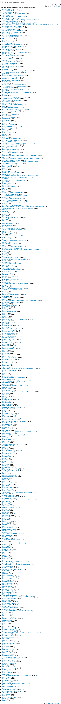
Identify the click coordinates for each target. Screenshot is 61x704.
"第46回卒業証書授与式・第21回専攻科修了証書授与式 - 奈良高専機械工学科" (20, 250)
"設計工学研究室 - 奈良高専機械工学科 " (11, 80)
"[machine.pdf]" (6, 34)
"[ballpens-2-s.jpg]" (7, 364)
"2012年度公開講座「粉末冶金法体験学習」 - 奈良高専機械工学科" (18, 597)
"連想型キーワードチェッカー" (9, 186)
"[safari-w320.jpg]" (7, 456)
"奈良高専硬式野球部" (7, 12)
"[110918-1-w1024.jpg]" (8, 537)
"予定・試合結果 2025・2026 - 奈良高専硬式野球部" (14, 13)
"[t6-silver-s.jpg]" (6, 387)
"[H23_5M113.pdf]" (7, 262)
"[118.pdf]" (5, 623)
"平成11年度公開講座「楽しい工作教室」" (12, 263)
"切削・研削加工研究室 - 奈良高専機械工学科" (13, 100)
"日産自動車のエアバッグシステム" (10, 60)
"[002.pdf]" (5, 135)
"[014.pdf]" (5, 68)
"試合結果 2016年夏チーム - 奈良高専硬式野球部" (14, 180)
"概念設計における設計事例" (9, 29)
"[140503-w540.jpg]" (7, 604)
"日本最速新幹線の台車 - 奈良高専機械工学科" (13, 44)
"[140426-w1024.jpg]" (7, 166)
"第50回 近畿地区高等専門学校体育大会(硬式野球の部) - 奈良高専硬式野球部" (20, 155)
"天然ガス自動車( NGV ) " (8, 692)
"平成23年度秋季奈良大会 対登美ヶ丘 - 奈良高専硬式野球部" (16, 564)
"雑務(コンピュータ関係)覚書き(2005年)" (12, 46)
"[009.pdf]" (5, 245)
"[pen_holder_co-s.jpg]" (8, 581)
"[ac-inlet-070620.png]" (8, 347)
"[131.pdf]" (5, 256)
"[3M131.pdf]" (5, 327)
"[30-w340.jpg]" (6, 345)
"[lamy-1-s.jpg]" (6, 624)
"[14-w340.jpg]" (6, 449)
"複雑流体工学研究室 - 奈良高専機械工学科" (12, 140)
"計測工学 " (5, 493)
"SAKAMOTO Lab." (7, 222)
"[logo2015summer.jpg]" (8, 276)
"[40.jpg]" (4, 231)
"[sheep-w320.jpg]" (7, 388)
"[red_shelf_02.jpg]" (7, 680)
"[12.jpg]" (4, 504)
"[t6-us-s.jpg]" (6, 384)
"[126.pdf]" (5, 115)
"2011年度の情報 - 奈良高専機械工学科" (11, 279)
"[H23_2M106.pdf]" (7, 237)
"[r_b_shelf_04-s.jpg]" (8, 413)
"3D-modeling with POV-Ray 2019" (11, 49)
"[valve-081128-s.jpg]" (8, 223)
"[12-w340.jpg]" (6, 646)
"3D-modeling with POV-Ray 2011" (11, 55)
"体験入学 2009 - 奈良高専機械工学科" (11, 146)
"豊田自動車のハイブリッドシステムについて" (13, 114)
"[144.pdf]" (5, 438)
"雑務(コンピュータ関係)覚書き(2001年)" (12, 246)
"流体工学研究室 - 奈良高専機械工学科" (11, 138)
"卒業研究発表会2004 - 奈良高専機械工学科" (13, 236)
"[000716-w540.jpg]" (7, 174)
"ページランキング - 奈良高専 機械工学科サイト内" (14, 97)
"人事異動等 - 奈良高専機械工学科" (10, 21)
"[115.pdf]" (5, 254)
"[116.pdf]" (5, 197)
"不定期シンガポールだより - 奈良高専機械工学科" (14, 229)
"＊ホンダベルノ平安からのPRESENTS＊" (12, 199)
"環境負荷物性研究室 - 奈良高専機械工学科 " (12, 561)
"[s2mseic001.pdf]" (7, 439)
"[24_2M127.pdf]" (6, 307)
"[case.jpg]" (5, 253)
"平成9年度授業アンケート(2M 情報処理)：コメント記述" (16, 143)
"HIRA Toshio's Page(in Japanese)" (11, 111)
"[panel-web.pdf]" (7, 47)
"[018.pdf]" (5, 251)
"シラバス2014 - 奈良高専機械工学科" (11, 63)
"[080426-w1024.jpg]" (7, 128)
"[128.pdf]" (5, 131)
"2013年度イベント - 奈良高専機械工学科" (12, 385)
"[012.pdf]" (5, 154)
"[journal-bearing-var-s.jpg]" (9, 311)
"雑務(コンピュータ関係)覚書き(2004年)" (12, 691)
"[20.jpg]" (4, 458)
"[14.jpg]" (4, 615)
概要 (60, 6)
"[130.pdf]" (5, 214)
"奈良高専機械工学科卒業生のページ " (11, 603)
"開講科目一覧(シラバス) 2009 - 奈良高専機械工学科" (15, 177)
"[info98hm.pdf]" (6, 118)
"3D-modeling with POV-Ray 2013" (11, 297)
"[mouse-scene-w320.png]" (9, 333)
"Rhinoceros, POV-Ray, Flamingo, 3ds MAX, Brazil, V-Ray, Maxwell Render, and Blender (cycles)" (27, 24)
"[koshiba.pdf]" (6, 101)
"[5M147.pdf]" (5, 638)
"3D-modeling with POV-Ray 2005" (11, 145)
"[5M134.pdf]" (5, 479)
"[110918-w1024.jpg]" (7, 399)
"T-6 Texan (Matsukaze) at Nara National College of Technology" (19, 500)
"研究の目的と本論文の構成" (9, 125)
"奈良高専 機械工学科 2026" (9, 10)
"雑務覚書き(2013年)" (7, 171)
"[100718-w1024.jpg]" (7, 165)
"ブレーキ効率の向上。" (8, 43)
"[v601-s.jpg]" (5, 304)
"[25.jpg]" (4, 473)
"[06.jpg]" (4, 317)
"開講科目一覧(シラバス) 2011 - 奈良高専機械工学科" (15, 52)
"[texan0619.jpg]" (6, 600)
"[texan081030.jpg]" (7, 530)
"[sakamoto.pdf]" (6, 320)
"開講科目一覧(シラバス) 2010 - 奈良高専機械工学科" (15, 319)
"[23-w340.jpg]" (6, 510)
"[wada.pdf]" (5, 316)
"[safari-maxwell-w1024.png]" (10, 305)
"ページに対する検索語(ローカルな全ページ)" (13, 109)
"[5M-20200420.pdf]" (7, 337)
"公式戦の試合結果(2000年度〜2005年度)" (12, 163)
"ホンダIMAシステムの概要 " (9, 61)
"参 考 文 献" (5, 179)
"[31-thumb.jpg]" (6, 408)
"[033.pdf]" (5, 486)
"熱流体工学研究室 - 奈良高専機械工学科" (12, 200)
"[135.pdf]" (5, 185)
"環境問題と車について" (8, 589)
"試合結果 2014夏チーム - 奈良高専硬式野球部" (13, 85)
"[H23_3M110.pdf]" (7, 132)
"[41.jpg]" (4, 260)
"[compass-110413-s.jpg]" (9, 339)
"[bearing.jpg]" (6, 296)
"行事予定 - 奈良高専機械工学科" (10, 37)
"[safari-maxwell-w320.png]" (9, 529)
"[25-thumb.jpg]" (6, 287)
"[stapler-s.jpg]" (6, 441)
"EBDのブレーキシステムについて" (10, 78)
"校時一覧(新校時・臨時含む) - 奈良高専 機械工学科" (14, 17)
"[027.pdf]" (5, 291)
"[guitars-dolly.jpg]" (7, 405)
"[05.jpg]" (4, 134)
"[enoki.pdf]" (5, 520)
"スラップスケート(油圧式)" (9, 58)
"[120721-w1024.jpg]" (7, 425)
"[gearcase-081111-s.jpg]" (9, 495)
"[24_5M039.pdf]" (6, 694)
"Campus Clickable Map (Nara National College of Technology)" (18, 392)
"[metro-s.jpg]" (6, 351)
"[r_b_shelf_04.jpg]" (7, 498)
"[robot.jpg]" (5, 219)
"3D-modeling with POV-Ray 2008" (11, 77)
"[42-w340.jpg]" (6, 416)
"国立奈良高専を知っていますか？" (10, 336)
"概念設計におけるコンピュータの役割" (11, 228)
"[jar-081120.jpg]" (6, 273)
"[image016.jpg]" (6, 427)
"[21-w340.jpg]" (6, 393)
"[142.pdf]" (5, 324)
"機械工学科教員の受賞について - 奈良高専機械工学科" (15, 202)
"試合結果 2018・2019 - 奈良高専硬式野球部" (13, 248)
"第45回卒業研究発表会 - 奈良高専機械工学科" (13, 683)
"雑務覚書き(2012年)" (7, 15)
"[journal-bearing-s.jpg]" (8, 527)
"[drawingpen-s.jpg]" (7, 453)
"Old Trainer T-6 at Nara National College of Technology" (17, 71)
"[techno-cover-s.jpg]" (8, 575)
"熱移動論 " (5, 395)
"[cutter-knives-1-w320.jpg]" (9, 631)
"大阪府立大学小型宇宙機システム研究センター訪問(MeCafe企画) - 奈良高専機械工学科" (23, 206)
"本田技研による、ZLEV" (8, 88)
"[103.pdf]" (5, 447)
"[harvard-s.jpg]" (6, 356)
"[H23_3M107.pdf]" (7, 490)
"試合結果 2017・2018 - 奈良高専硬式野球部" (13, 89)
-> (19, 9)
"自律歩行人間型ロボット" (8, 142)
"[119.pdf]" (5, 123)
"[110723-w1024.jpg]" (7, 325)
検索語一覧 (56, 6)
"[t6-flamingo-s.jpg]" (7, 429)
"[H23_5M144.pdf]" (7, 669)
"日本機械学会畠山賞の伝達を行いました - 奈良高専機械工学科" (17, 92)
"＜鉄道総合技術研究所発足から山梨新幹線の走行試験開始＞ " (17, 611)
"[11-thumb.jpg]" (6, 239)
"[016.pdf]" (5, 310)
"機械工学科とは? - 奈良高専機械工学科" (12, 32)
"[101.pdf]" (5, 182)
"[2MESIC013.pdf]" (7, 574)
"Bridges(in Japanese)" (8, 660)
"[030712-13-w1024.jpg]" (8, 629)
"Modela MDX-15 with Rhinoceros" (11, 172)
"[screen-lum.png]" (7, 592)
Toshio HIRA (58, 703)
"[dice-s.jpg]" (5, 478)
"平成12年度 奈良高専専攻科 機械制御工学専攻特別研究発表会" (17, 492)
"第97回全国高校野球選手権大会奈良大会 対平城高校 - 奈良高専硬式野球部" (20, 162)
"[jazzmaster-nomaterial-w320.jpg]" (11, 407)
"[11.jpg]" (4, 398)
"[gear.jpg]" (5, 436)
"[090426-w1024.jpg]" (7, 233)
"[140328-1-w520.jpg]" (8, 652)
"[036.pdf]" (5, 169)
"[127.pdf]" (5, 74)
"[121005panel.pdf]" (7, 40)
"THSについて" (6, 685)
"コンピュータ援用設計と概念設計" (10, 152)
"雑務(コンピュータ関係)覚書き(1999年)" (12, 569)
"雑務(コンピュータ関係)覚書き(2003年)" (12, 105)
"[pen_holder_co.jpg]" (8, 412)
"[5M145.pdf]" (5, 674)
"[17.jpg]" (4, 277)
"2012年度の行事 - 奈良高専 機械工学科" (12, 540)
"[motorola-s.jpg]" (7, 402)
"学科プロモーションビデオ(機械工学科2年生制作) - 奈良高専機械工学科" (19, 432)
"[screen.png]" (6, 513)
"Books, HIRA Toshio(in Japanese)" (11, 302)
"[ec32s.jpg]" (5, 396)
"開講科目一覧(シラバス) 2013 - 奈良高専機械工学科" (15, 421)
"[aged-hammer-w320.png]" (9, 415)
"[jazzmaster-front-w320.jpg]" (10, 358)
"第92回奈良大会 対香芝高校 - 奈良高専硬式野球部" (14, 259)
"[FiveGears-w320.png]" (8, 348)
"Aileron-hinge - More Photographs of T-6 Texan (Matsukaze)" (18, 368)
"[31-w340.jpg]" (6, 353)
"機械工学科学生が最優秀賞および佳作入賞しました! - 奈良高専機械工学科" (20, 176)
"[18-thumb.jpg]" (6, 211)
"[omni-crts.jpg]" (6, 341)
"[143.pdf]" (5, 373)
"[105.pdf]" (5, 151)
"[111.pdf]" (5, 91)
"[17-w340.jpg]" (6, 665)
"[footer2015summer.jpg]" (9, 267)
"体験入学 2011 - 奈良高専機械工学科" (11, 160)
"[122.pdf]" (5, 671)
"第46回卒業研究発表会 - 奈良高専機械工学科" (13, 108)
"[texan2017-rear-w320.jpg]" (9, 475)
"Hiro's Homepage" (7, 57)
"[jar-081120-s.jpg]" (7, 376)
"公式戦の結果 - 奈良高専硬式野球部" (11, 72)
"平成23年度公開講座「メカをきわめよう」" (13, 444)
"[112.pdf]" (5, 168)
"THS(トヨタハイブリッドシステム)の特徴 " (12, 27)
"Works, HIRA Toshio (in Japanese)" (11, 294)
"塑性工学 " (5, 612)
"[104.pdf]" (5, 552)
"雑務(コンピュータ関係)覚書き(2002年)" (12, 26)
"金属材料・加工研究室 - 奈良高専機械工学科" (13, 192)
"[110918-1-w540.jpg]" (8, 567)
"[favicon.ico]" (6, 455)
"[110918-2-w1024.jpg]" (8, 606)
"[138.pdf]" (5, 541)
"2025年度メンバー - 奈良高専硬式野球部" (12, 290)
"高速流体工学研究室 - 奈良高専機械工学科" (12, 35)
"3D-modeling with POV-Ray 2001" (11, 257)
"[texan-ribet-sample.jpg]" (9, 330)
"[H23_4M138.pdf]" (7, 121)
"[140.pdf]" (5, 518)
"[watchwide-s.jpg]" (7, 524)
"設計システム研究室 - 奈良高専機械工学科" (12, 288)
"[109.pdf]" (5, 209)
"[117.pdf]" (5, 280)
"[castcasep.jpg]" (6, 554)
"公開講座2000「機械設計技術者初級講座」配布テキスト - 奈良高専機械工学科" (21, 159)
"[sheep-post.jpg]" (7, 462)
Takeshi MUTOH (50, 703)
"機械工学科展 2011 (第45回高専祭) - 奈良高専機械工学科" (16, 284)
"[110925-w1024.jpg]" (7, 672)
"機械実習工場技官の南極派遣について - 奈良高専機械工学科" (17, 675)
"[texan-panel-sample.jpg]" (9, 628)
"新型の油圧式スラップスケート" (10, 243)
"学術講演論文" (6, 538)
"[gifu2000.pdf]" (6, 282)
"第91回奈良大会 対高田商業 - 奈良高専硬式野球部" (14, 435)
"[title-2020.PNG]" (7, 379)
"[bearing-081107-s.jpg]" (8, 507)
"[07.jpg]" (4, 148)
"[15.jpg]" (4, 401)
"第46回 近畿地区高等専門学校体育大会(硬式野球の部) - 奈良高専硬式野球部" (20, 300)
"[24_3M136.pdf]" (6, 382)
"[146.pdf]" (5, 293)
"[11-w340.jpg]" (6, 344)
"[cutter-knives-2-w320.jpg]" (9, 598)
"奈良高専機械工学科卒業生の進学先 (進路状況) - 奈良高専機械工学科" (19, 20)
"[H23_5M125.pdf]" (7, 183)
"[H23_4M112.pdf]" (7, 390)
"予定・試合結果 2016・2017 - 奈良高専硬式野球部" (14, 86)
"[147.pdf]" (5, 220)
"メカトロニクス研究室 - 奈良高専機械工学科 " (13, 205)
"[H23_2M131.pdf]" (7, 271)
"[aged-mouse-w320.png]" (9, 483)
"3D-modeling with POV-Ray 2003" (11, 66)
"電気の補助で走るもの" (8, 566)
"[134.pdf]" (5, 216)
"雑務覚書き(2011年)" (7, 18)
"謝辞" (3, 234)
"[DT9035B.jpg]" (6, 120)
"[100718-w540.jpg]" (7, 601)
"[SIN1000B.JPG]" (6, 515)
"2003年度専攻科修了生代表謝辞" (10, 689)
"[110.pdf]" (5, 41)
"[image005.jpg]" (6, 467)
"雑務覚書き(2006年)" (7, 506)
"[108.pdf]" (5, 94)
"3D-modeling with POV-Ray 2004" (11, 217)
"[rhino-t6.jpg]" (6, 442)
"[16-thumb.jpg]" (6, 274)
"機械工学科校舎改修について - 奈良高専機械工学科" (14, 196)
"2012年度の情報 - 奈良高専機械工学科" (11, 533)
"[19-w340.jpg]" (6, 464)
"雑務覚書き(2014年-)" (7, 9)
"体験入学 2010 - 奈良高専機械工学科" (11, 328)
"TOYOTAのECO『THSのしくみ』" (10, 367)
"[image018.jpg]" (6, 547)
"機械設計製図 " (6, 83)
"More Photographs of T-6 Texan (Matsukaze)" (14, 543)
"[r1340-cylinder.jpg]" (7, 614)
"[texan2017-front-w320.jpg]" (10, 419)
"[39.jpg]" (4, 285)
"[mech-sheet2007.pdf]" (8, 516)
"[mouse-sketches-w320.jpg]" (10, 370)
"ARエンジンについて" (7, 38)
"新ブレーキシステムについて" (9, 117)
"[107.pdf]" (5, 157)
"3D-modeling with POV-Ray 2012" (11, 98)
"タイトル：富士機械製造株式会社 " (10, 194)
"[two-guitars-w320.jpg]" (8, 342)
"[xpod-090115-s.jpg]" (8, 404)
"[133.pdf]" (5, 112)
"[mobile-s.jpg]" (6, 560)
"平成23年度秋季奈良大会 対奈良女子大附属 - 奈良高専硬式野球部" (18, 208)
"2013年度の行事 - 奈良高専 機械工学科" (12, 270)
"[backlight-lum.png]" (8, 361)
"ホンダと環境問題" (7, 334)
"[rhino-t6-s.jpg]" (6, 314)
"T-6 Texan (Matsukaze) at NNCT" (11, 470)
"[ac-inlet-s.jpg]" (6, 550)
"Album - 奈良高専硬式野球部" (9, 126)
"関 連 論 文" (5, 461)
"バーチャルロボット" (7, 213)
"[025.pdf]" (5, 188)
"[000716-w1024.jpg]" (7, 54)
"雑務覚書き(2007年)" (7, 103)
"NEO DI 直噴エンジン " (8, 69)
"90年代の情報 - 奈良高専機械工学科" (11, 149)
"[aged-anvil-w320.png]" (8, 658)
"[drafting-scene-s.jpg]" (8, 331)
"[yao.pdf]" (5, 700)
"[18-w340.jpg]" (6, 580)
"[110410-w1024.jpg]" (7, 225)
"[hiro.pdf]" (5, 64)
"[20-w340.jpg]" (6, 512)
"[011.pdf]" (5, 226)
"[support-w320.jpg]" (7, 487)
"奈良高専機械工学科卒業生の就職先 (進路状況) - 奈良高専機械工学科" (19, 23)
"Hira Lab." (5, 95)
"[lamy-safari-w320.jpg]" (8, 452)
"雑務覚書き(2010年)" (7, 268)
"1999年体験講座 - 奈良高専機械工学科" (11, 595)
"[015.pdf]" (5, 308)
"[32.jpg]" (4, 242)
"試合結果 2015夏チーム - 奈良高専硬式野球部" (13, 75)
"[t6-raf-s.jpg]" (6, 365)
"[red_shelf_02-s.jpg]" (8, 359)
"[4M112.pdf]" (5, 265)
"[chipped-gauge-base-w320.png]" (11, 469)
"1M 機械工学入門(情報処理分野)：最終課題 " (13, 240)
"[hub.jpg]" (5, 555)
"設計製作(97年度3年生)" (8, 535)
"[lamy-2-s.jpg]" (6, 626)
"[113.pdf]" (5, 137)
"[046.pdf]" (5, 129)
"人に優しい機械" (6, 51)
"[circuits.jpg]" (6, 375)
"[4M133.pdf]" (5, 322)
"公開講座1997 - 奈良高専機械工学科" (11, 608)
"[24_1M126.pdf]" (6, 430)
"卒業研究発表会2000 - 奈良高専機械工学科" (13, 657)
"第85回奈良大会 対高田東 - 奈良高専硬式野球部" (14, 378)
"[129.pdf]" (5, 81)
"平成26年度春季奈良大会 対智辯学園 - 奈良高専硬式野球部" (16, 381)
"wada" (4, 106)
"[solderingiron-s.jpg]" (8, 371)
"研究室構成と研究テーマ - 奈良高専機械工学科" (13, 30)
